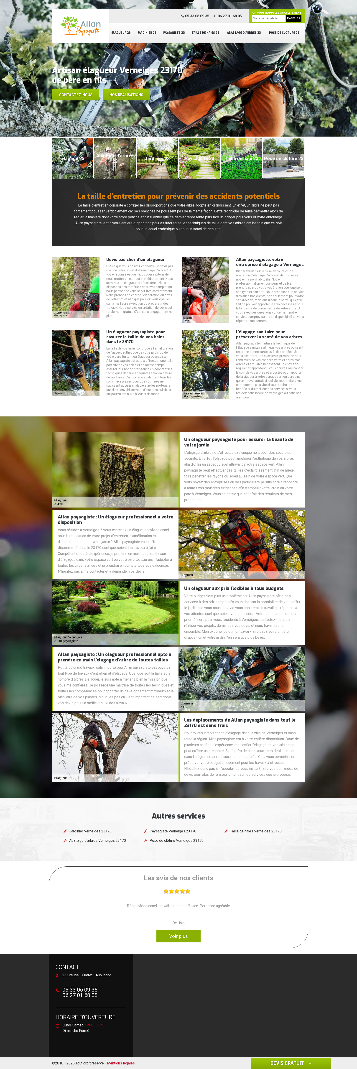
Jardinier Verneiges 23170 (90, 831)
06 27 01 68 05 (228, 16)
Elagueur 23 (121, 33)
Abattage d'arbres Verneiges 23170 (97, 840)
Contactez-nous (75, 95)
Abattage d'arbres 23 (244, 33)
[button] (174, 132)
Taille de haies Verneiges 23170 (256, 831)
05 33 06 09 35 (195, 16)
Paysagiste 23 (174, 33)
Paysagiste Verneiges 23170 (173, 831)
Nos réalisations (126, 95)
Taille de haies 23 (205, 33)
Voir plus (178, 936)
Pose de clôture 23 (284, 33)
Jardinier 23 (147, 33)
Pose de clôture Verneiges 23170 (177, 840)
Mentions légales (121, 1063)
